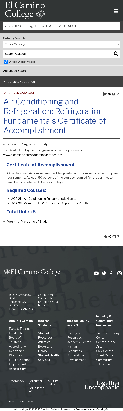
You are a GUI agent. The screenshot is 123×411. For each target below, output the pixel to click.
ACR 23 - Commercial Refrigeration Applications (45, 203)
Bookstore (45, 346)
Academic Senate (79, 342)
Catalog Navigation (21, 82)
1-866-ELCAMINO (21, 309)
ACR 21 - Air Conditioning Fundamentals (38, 198)
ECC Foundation (19, 360)
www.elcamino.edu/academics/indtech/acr (32, 155)
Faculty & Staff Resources (77, 335)
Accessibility (17, 368)
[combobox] (61, 26)
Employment (17, 364)
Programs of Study (34, 144)
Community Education (104, 362)
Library (43, 351)
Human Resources (74, 349)
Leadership (16, 333)
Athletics (44, 342)
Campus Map (46, 294)
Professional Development (76, 358)
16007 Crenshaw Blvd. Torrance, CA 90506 (20, 300)
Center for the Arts (106, 344)
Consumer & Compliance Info (36, 386)
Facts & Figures (19, 328)
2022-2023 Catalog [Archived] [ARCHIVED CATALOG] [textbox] (42, 26)
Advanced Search (15, 71)
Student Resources (45, 335)
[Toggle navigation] (115, 10)
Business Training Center (108, 335)
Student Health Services (48, 358)
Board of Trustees (15, 340)
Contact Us (45, 298)
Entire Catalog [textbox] (15, 44)
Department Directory (17, 353)
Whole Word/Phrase (22, 61)
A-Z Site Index (53, 382)
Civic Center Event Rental (105, 353)
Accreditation (18, 346)
